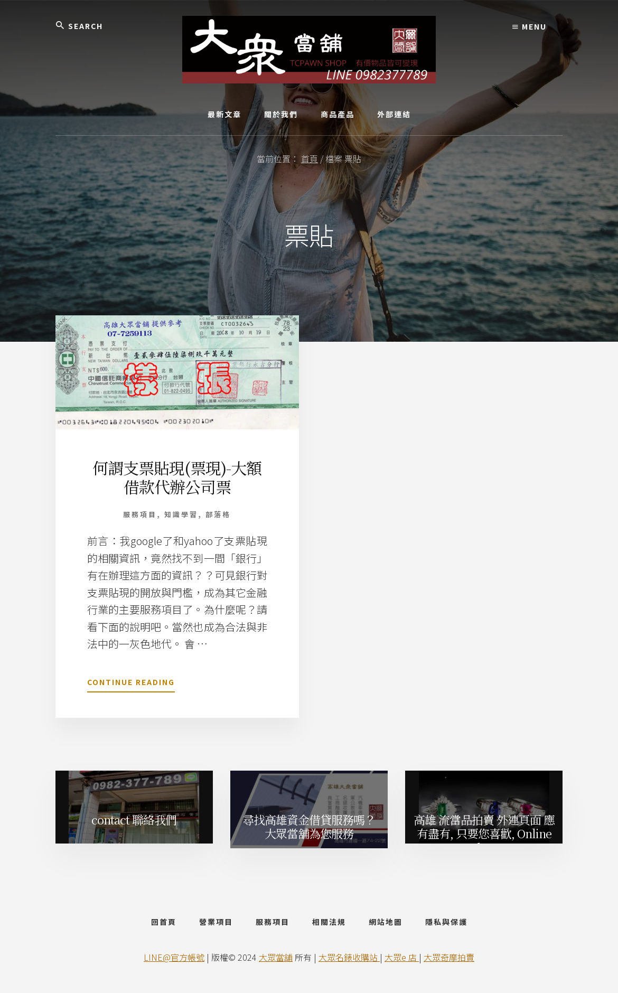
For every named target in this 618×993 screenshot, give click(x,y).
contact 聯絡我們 (133, 819)
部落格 (218, 514)
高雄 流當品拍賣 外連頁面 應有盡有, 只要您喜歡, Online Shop (484, 831)
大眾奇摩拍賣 (449, 957)
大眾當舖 (276, 957)
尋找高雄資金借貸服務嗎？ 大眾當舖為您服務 (309, 826)
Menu (529, 26)
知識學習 (181, 514)
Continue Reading (131, 684)
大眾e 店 (402, 957)
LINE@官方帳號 (174, 957)
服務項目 (140, 514)
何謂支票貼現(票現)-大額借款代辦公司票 (176, 477)
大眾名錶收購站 (349, 957)
